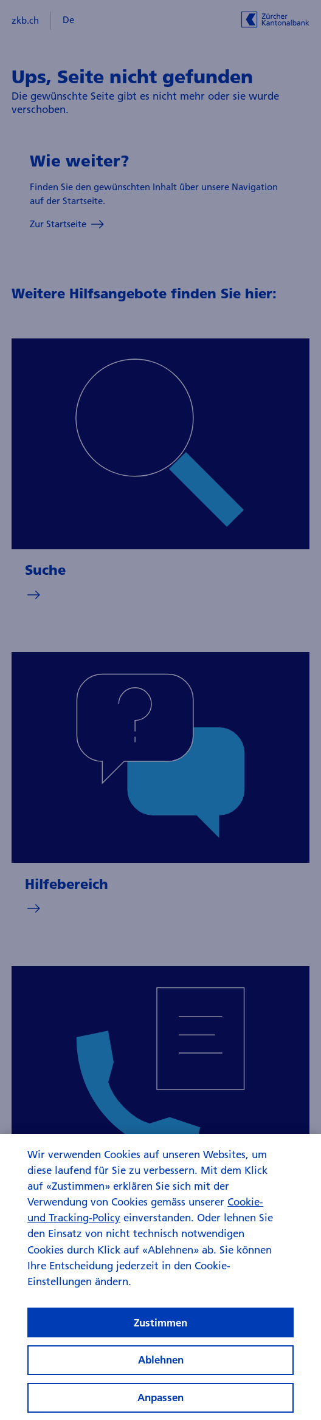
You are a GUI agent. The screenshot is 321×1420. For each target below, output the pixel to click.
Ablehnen (161, 1367)
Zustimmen (160, 1329)
